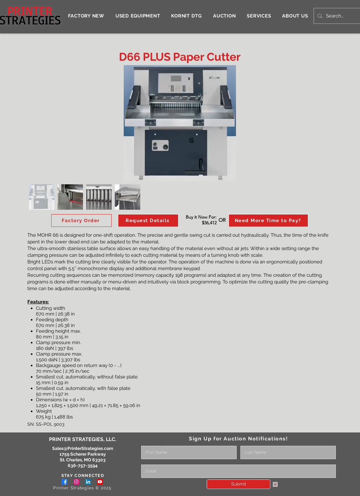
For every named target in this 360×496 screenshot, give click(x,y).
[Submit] (238, 484)
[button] (148, 220)
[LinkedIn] (88, 482)
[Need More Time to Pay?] (268, 220)
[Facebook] (64, 482)
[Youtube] (100, 482)
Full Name (152, 443)
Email (147, 462)
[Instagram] (76, 482)
